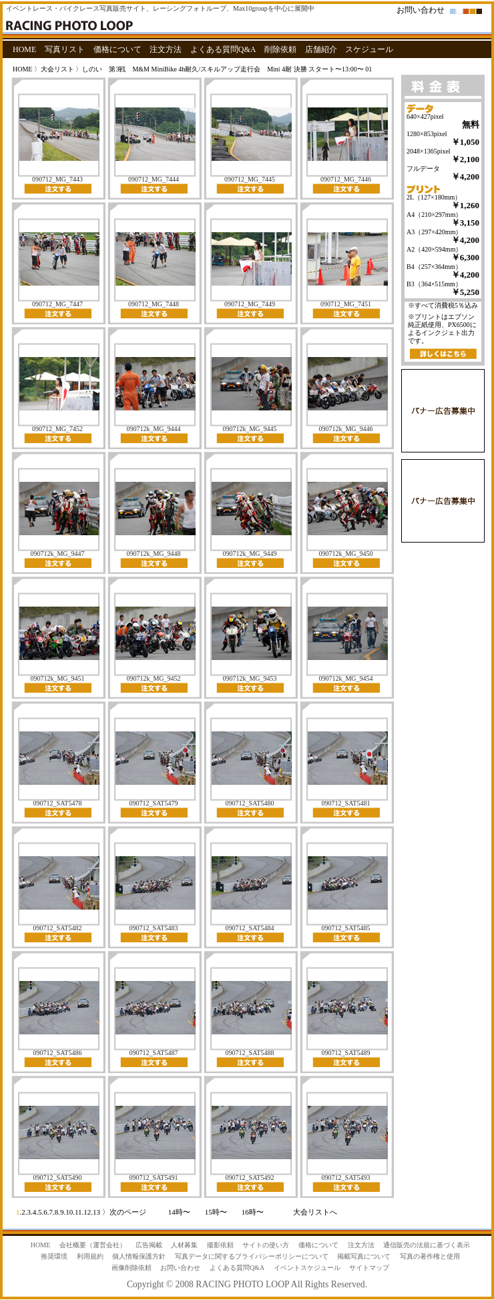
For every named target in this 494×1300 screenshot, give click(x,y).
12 (87, 1212)
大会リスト (57, 69)
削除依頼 (280, 49)
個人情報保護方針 (139, 1256)
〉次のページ (124, 1212)
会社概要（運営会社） (92, 1245)
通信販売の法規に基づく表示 (426, 1245)
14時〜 (179, 1212)
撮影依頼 (220, 1245)
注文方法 (166, 49)
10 (69, 1212)
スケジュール (369, 49)
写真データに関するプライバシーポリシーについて (251, 1256)
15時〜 (216, 1212)
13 (96, 1212)
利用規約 (90, 1256)
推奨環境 (54, 1256)
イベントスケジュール (307, 1267)
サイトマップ (369, 1267)
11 (78, 1212)
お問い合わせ (421, 10)
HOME (24, 49)
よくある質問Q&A (223, 49)
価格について (117, 49)
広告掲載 (149, 1245)
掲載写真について (364, 1256)
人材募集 (184, 1245)
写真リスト (65, 49)
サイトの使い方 (265, 1245)
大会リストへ (315, 1212)
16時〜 (253, 1212)
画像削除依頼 (131, 1267)
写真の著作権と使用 (430, 1256)
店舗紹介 (321, 49)
